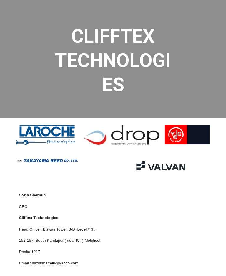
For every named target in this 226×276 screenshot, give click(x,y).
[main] (112, 59)
